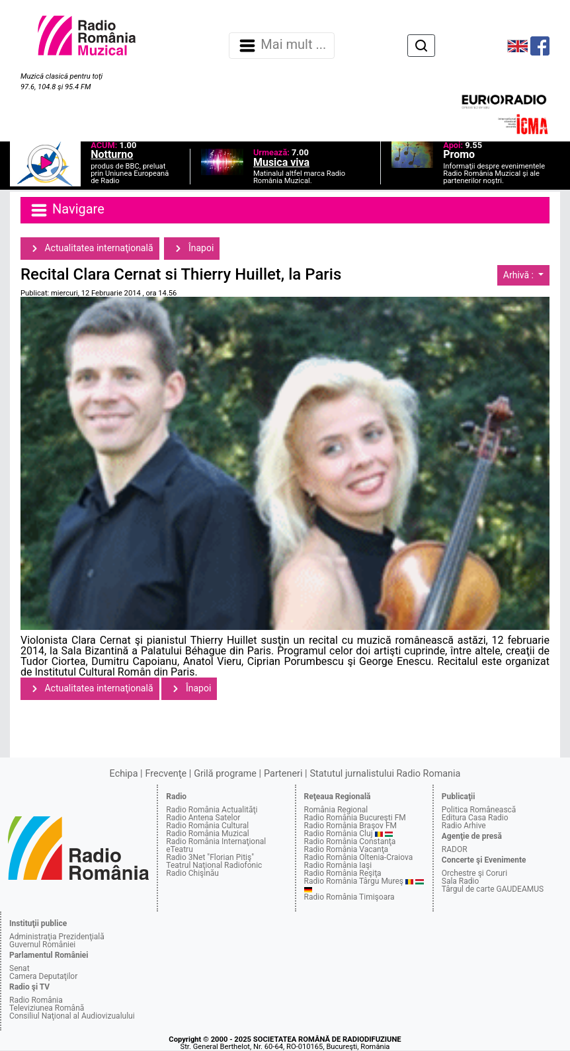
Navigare (66, 210)
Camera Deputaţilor (43, 976)
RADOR (455, 849)
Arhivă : (519, 275)
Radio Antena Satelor (203, 817)
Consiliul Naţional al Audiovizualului (72, 1016)
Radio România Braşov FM (350, 825)
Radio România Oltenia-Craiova (358, 857)
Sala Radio (460, 881)
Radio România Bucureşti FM (355, 817)
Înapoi (192, 248)
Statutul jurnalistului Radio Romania (384, 773)
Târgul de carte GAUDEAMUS (493, 889)
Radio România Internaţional (216, 841)
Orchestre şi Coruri (474, 873)
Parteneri (283, 773)
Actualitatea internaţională (89, 248)
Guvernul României (42, 944)
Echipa (124, 773)
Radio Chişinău (192, 873)
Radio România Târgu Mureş (353, 881)
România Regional (336, 809)
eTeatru (179, 849)
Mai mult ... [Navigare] (281, 46)
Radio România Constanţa (350, 841)
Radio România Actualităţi (211, 809)
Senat (19, 968)
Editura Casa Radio (475, 817)
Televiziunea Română (46, 1008)
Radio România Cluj (338, 833)
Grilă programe (225, 773)
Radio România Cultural (207, 825)
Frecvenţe (165, 773)
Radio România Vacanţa (346, 849)
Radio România (36, 1000)
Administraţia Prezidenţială (56, 936)
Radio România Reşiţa (343, 873)
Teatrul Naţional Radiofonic (214, 865)
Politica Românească (479, 809)
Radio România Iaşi (338, 865)
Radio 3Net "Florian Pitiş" (210, 857)
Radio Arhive (464, 825)
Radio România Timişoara (349, 897)
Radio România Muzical (207, 833)
